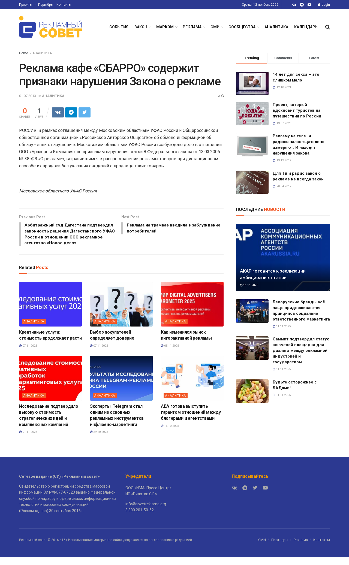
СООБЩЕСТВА (241, 27)
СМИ (214, 27)
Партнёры (45, 5)
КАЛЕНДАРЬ (306, 27)
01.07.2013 (27, 96)
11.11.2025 (249, 285)
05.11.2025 (170, 353)
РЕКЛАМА (192, 27)
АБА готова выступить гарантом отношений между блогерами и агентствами (191, 420)
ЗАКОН (140, 27)
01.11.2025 (28, 439)
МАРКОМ (165, 27)
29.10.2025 (99, 439)
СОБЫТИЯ (118, 27)
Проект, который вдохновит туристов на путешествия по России (297, 110)
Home (23, 53)
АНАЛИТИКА (276, 27)
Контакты (63, 5)
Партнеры (279, 547)
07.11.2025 (28, 353)
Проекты (25, 5)
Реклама (301, 547)
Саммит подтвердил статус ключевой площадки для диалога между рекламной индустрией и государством (301, 350)
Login (324, 5)
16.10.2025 (170, 433)
